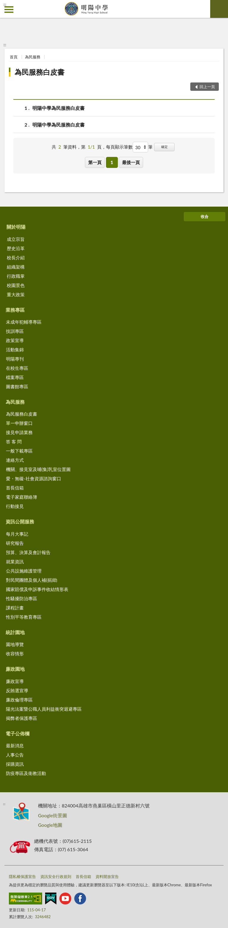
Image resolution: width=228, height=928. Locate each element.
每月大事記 (17, 533)
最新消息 (15, 745)
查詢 (219, 9)
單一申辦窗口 (19, 423)
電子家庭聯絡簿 (21, 497)
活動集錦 (15, 349)
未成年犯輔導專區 (24, 322)
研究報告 (15, 543)
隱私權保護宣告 (22, 876)
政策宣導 (15, 340)
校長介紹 (16, 257)
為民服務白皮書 (39, 72)
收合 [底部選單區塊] (204, 216)
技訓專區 (15, 331)
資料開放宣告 (107, 876)
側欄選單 (8, 9)
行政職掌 (16, 276)
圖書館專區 (17, 386)
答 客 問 (14, 441)
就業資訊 (15, 561)
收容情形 (15, 653)
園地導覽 (15, 644)
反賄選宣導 (17, 690)
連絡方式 (15, 460)
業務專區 (15, 310)
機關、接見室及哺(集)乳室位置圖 (38, 469)
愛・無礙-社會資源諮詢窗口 (33, 478)
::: (4, 4)
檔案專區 (15, 377)
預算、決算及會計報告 (28, 552)
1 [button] (111, 162)
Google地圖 (50, 825)
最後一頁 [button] (131, 162)
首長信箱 (15, 487)
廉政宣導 (15, 681)
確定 (164, 147)
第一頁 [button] (95, 162)
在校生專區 (17, 368)
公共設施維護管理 (24, 570)
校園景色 (16, 285)
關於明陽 (16, 227)
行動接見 (15, 506)
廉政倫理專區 (19, 699)
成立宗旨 (16, 239)
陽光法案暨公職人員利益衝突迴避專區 (44, 709)
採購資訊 (15, 764)
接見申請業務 (19, 432)
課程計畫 (15, 607)
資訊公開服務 (20, 521)
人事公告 (15, 754)
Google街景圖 (52, 815)
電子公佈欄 (17, 733)
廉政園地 (15, 669)
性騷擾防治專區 (21, 598)
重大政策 (16, 294)
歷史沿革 (16, 248)
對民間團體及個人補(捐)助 (31, 580)
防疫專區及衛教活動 (26, 773)
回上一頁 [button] (207, 86)
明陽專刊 (15, 358)
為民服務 (32, 56)
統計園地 (15, 632)
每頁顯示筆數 (119, 146)
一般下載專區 (19, 450)
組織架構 (16, 266)
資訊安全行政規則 (55, 876)
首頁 (14, 56)
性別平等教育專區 (24, 617)
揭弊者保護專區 (21, 718)
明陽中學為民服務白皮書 (58, 108)
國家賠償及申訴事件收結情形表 (37, 589)
